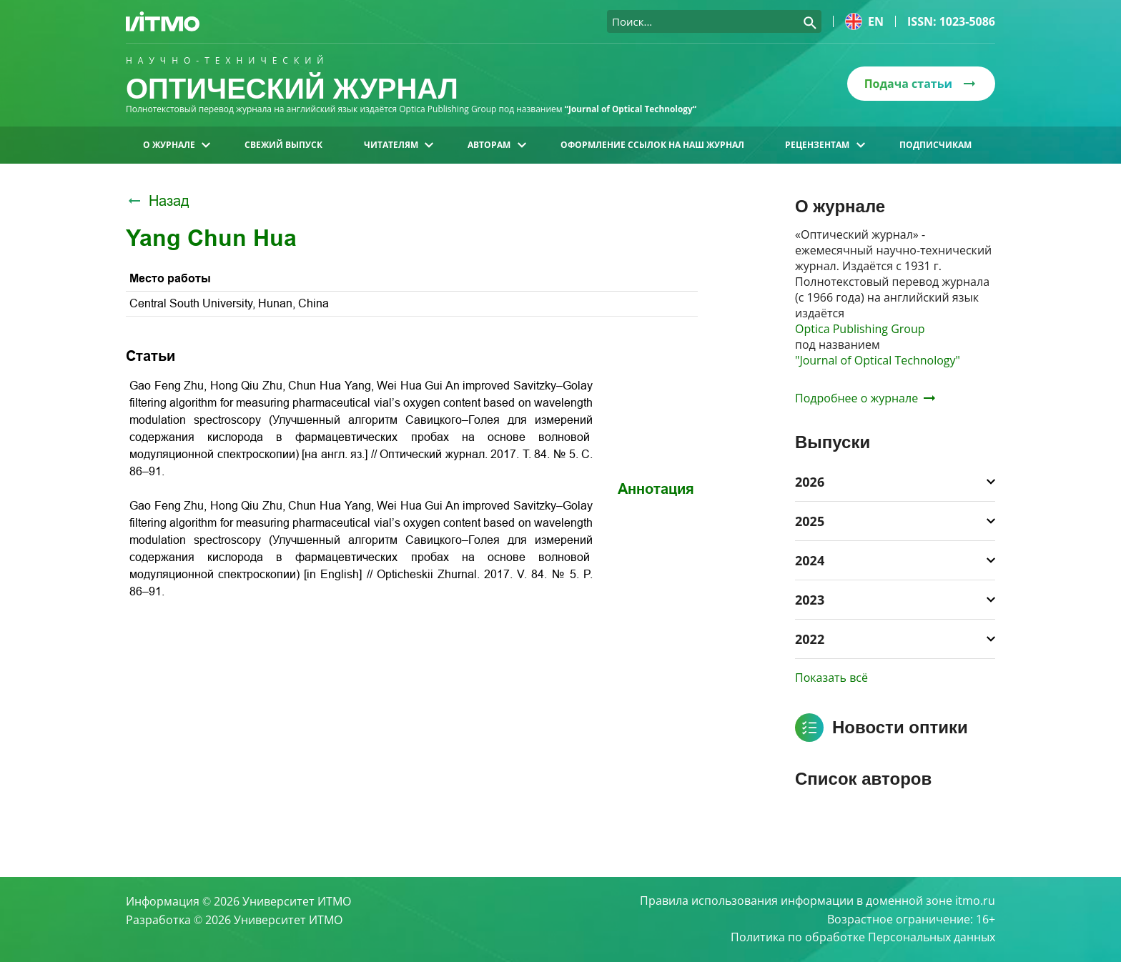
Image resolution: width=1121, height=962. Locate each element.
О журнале (176, 145)
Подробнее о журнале (865, 398)
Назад (157, 200)
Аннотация (656, 489)
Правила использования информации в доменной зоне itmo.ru (817, 900)
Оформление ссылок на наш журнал (652, 145)
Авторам (496, 145)
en (864, 21)
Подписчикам (935, 145)
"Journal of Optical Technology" (877, 360)
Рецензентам (824, 145)
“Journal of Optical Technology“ (631, 109)
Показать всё (831, 677)
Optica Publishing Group (860, 329)
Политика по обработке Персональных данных (863, 938)
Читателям (398, 145)
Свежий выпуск (283, 145)
